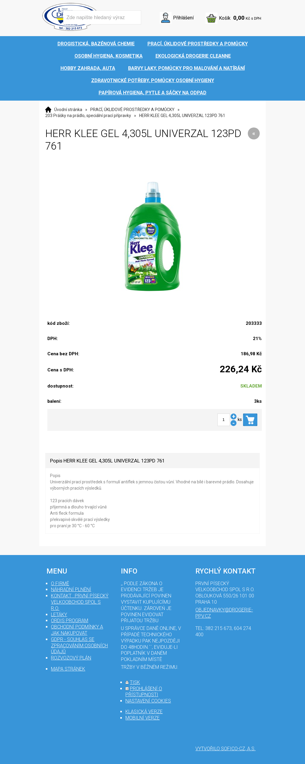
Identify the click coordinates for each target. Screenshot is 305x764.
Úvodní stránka (68, 109)
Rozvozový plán (71, 658)
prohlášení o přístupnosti (143, 692)
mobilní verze (142, 718)
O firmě (60, 583)
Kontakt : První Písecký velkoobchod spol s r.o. (79, 602)
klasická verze (144, 711)
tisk (135, 682)
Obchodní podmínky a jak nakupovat (77, 630)
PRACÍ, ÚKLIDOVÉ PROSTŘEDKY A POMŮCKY (132, 109)
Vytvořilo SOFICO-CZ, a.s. (225, 748)
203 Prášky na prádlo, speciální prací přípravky (88, 115)
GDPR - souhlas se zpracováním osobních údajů (79, 646)
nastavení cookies (148, 701)
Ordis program (69, 620)
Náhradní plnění (71, 589)
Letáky (59, 614)
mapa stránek (68, 669)
